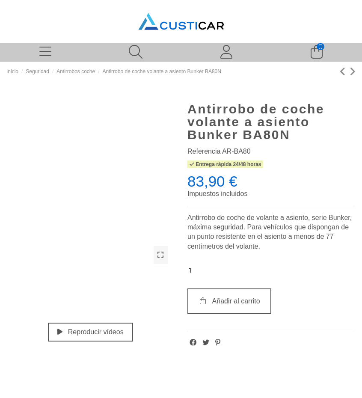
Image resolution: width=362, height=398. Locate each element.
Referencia (203, 151)
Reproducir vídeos (90, 332)
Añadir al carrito (229, 301)
